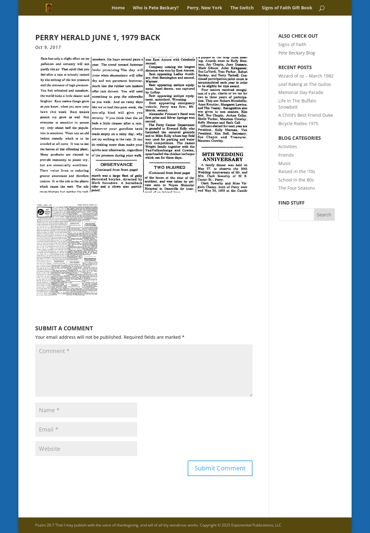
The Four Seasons (296, 188)
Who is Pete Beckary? (156, 8)
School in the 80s (296, 180)
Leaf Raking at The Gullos (304, 84)
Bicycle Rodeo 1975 (298, 123)
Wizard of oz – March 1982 (306, 76)
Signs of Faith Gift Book (287, 8)
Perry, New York (204, 8)
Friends (286, 155)
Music (284, 163)
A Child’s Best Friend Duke (305, 115)
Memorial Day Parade (300, 92)
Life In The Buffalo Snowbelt (297, 104)
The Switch (242, 8)
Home (118, 8)
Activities (287, 146)
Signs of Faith (292, 44)
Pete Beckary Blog (296, 53)
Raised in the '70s (296, 171)
